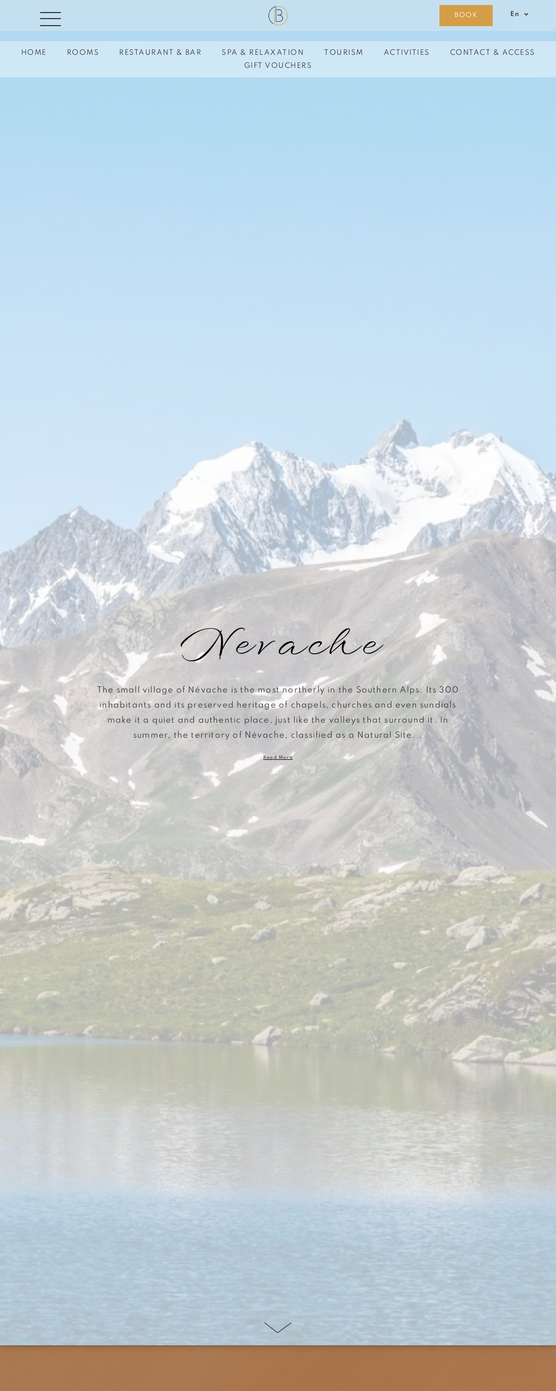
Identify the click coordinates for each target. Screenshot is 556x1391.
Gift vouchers (278, 65)
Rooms (83, 52)
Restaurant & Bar (160, 52)
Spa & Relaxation (262, 52)
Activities (407, 52)
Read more (278, 757)
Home (34, 52)
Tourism (344, 52)
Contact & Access (492, 52)
